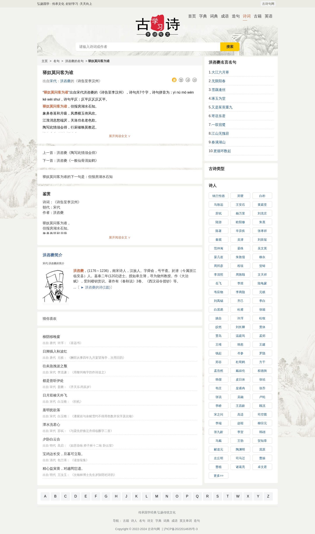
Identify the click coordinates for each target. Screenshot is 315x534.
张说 (218, 397)
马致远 (218, 204)
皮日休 (240, 379)
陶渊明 (240, 449)
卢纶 (262, 397)
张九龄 (218, 432)
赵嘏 (240, 423)
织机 (77, 401)
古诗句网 (268, 3)
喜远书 (75, 343)
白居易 (218, 309)
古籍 (256, 16)
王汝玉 (62, 475)
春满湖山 (219, 142)
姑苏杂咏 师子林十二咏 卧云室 (91, 445)
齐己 (240, 301)
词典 (212, 16)
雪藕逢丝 (219, 90)
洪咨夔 (65, 81)
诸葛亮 (240, 467)
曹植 (218, 467)
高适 (240, 414)
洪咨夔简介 (52, 255)
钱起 (218, 353)
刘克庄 (262, 213)
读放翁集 (80, 460)
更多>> (218, 475)
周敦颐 (240, 274)
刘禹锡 (218, 301)
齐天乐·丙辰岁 (80, 387)
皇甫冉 (240, 388)
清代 (53, 460)
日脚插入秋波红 (55, 351)
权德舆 (262, 370)
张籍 (262, 309)
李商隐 (240, 292)
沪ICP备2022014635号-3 (181, 529)
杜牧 (262, 318)
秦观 (218, 239)
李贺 (240, 432)
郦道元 (218, 449)
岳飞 (218, 283)
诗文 (150, 520)
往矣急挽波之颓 (55, 366)
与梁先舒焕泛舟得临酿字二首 (90, 431)
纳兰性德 (218, 196)
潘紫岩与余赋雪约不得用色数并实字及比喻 (103, 416)
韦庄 (218, 388)
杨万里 (240, 213)
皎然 (218, 327)
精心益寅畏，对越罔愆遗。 (64, 468)
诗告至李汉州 (88, 81)
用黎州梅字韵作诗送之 (89, 372)
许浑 (61, 343)
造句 (234, 16)
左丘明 (218, 458)
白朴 (262, 196)
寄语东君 (219, 116)
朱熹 (262, 222)
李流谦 (62, 372)
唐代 (53, 343)
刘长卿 (240, 327)
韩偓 (218, 379)
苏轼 (61, 431)
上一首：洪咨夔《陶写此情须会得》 (71, 153)
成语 (223, 16)
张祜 (262, 379)
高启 (61, 445)
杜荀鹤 (240, 362)
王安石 (240, 204)
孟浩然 (218, 370)
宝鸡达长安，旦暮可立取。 (64, 454)
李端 (218, 423)
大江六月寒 (220, 72)
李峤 (218, 405)
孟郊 (262, 335)
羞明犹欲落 (51, 410)
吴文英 (262, 248)
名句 (56, 61)
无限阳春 (219, 81)
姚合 (218, 318)
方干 (262, 362)
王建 (262, 344)
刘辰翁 (262, 239)
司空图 (262, 414)
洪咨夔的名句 (74, 61)
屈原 (262, 449)
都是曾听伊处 (53, 381)
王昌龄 (240, 405)
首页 (190, 16)
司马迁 (240, 458)
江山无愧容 (220, 133)
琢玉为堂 (219, 98)
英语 (267, 16)
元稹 (61, 357)
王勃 (240, 440)
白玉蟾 (62, 401)
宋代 (53, 81)
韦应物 (218, 292)
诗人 (213, 185)
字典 (201, 16)
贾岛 (218, 335)
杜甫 (240, 309)
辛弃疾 (240, 231)
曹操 (262, 458)
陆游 (218, 222)
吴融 (240, 397)
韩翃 (262, 432)
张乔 (262, 388)
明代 (53, 445)
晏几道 (218, 257)
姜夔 (61, 387)
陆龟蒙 (262, 283)
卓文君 (262, 467)
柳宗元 (262, 423)
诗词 (245, 16)
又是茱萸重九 (222, 107)
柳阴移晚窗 (51, 337)
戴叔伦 (240, 370)
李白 (262, 301)
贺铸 (262, 266)
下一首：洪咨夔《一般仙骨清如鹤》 (71, 160)
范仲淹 (218, 248)
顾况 (262, 405)
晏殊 (240, 248)
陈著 (218, 231)
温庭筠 (240, 335)
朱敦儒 (240, 257)
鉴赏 (47, 194)
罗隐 (262, 353)
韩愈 (240, 344)
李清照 (218, 274)
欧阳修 (240, 222)
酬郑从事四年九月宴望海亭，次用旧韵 (97, 357)
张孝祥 (262, 231)
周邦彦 (218, 266)
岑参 (240, 353)
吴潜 (240, 239)
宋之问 (218, 414)
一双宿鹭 (219, 125)
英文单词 (186, 520)
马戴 (218, 440)
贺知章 (262, 440)
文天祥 (262, 274)
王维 (218, 344)
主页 (45, 61)
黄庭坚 (262, 204)
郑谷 (218, 362)
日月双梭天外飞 (55, 395)
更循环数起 (222, 151)
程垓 (240, 266)
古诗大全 (157, 25)
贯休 (262, 327)
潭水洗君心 (51, 424)
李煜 (240, 283)
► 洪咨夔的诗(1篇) (95, 287)
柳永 (262, 257)
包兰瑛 (62, 460)
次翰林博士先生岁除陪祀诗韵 (94, 475)
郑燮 (240, 196)
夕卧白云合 (51, 439)
